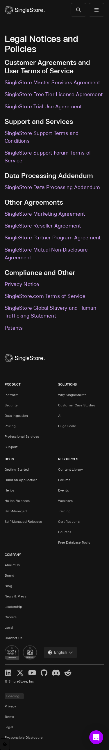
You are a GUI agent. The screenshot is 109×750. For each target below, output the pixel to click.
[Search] (78, 10)
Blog (8, 586)
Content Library (70, 469)
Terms (9, 716)
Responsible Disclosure (23, 737)
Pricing (10, 426)
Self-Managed (16, 511)
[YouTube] (32, 672)
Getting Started (17, 469)
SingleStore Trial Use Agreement (43, 106)
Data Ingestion (16, 415)
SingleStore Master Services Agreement (52, 82)
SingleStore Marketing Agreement (45, 214)
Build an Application (21, 480)
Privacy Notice (22, 284)
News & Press (15, 596)
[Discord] (56, 672)
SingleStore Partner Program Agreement (53, 237)
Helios (10, 490)
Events (63, 490)
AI (59, 415)
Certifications (69, 521)
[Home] (25, 10)
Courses (65, 532)
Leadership (13, 606)
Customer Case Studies (77, 405)
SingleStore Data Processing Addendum (52, 187)
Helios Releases (17, 500)
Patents (14, 328)
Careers (11, 617)
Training (64, 511)
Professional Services (22, 436)
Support (11, 447)
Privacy (10, 706)
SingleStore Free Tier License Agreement (54, 94)
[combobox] (60, 652)
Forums (64, 480)
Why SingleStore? (72, 395)
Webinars (65, 500)
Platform (11, 395)
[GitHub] (44, 672)
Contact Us (13, 638)
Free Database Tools (74, 542)
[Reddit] (68, 672)
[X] (20, 672)
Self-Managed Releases (23, 521)
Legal (9, 627)
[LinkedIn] (8, 672)
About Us (12, 565)
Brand (9, 575)
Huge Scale (67, 426)
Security (11, 405)
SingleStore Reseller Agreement (43, 226)
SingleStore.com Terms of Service (45, 296)
